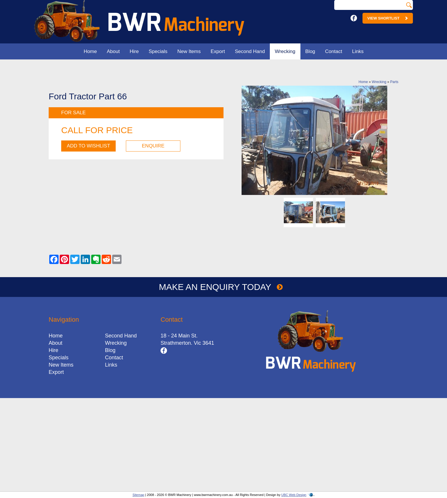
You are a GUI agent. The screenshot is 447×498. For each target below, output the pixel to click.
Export (218, 51)
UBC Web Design (293, 495)
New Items (188, 51)
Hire (134, 51)
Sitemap (138, 495)
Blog (310, 51)
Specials (158, 51)
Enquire (153, 146)
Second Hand (250, 51)
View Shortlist (387, 18)
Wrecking (285, 51)
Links (358, 51)
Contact (333, 51)
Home (90, 51)
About (113, 51)
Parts (394, 82)
